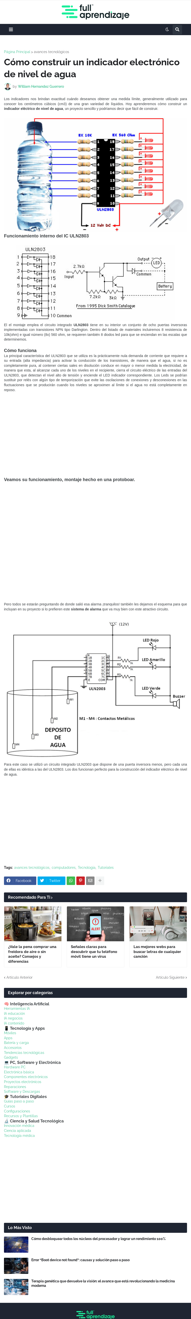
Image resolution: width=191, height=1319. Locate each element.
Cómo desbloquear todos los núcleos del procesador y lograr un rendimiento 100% (98, 1239)
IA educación (14, 1014)
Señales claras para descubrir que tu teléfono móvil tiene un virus (94, 952)
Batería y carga (16, 1043)
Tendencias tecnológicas (24, 1053)
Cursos (9, 1106)
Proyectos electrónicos (22, 1082)
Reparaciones (15, 1087)
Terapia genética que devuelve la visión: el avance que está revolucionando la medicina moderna (103, 1283)
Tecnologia (87, 868)
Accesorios (13, 1048)
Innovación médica (19, 1126)
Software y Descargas (22, 1092)
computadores (64, 868)
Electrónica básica (19, 1072)
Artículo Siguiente (170, 977)
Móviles (10, 1033)
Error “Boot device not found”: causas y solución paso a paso (80, 1260)
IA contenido (14, 1023)
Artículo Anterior (19, 977)
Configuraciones (17, 1111)
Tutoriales (106, 868)
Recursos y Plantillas (21, 1116)
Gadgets (11, 1057)
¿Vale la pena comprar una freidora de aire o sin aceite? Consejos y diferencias (32, 954)
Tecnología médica (19, 1136)
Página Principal (17, 52)
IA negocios (13, 1018)
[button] (11, 29)
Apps (8, 1038)
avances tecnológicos (51, 52)
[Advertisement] (95, 435)
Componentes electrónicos (26, 1077)
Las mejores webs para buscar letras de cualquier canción (157, 952)
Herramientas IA (17, 1009)
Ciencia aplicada (17, 1131)
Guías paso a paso (19, 1101)
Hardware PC (15, 1067)
